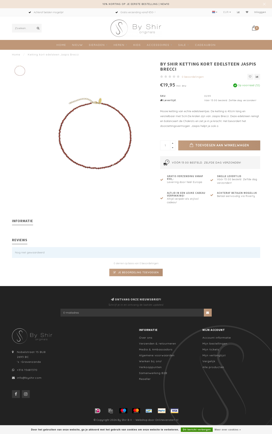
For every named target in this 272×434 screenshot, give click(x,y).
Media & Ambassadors (156, 349)
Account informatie (216, 337)
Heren (119, 45)
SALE (182, 45)
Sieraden (97, 45)
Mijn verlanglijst (214, 355)
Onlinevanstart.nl (166, 419)
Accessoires (158, 45)
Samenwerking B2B (153, 373)
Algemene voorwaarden (157, 355)
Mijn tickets (210, 349)
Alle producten (213, 367)
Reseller (145, 379)
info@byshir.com (29, 378)
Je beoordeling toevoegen (136, 272)
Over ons (145, 337)
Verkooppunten (150, 367)
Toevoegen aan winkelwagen (219, 145)
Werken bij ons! (150, 361)
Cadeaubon (205, 45)
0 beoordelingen (193, 76)
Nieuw (77, 45)
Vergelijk (208, 361)
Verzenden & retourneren (157, 343)
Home (61, 45)
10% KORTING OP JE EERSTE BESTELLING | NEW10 (136, 4)
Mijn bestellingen (214, 343)
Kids (137, 45)
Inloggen (260, 12)
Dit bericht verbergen (197, 429)
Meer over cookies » (227, 429)
